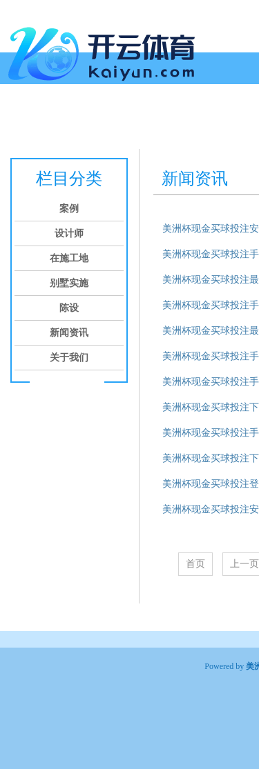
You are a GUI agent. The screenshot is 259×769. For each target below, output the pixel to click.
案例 (46, 122)
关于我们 (69, 357)
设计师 (81, 122)
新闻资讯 (69, 333)
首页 (15, 122)
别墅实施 (181, 122)
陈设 (222, 122)
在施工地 (128, 122)
